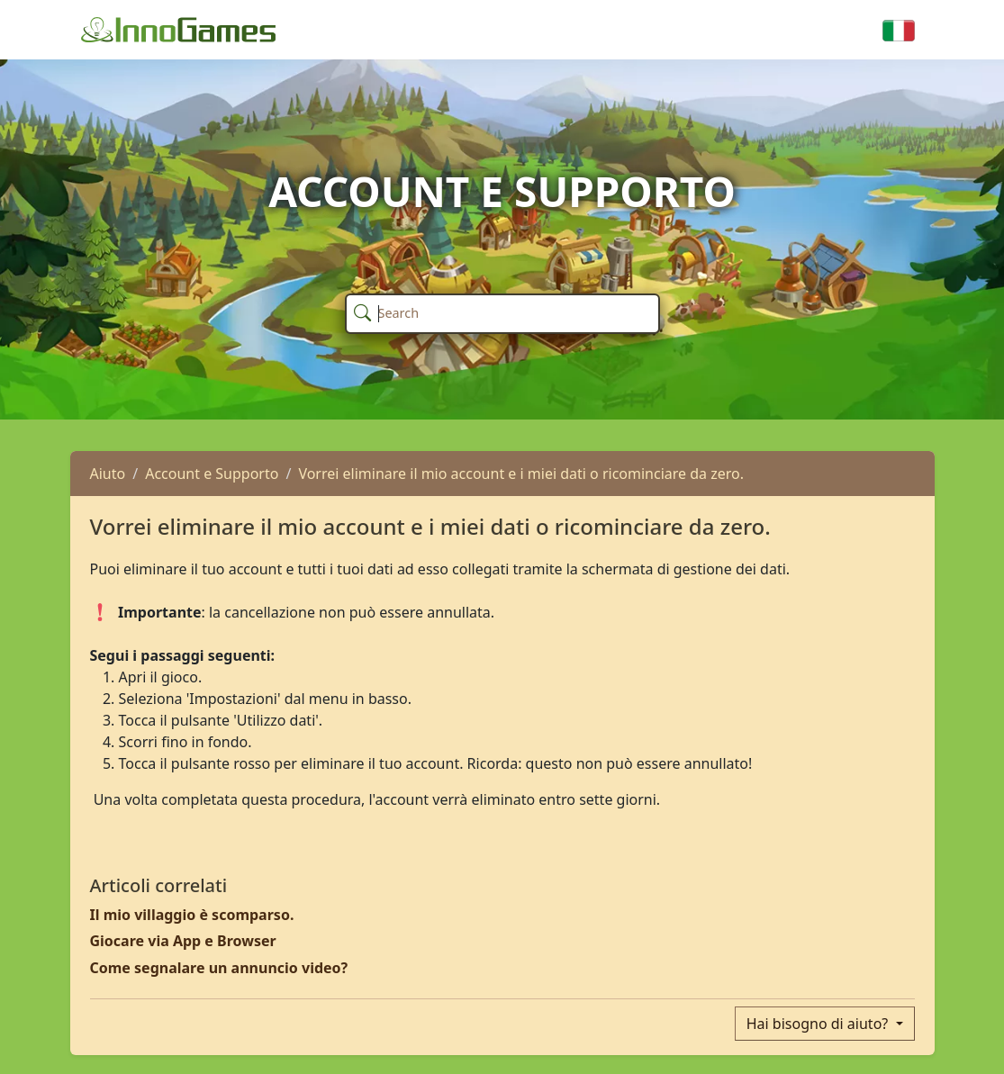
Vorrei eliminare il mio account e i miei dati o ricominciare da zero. (521, 473)
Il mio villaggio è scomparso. (192, 915)
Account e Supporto (211, 473)
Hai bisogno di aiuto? (819, 1023)
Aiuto (108, 473)
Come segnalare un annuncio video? (219, 968)
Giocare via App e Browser (183, 941)
